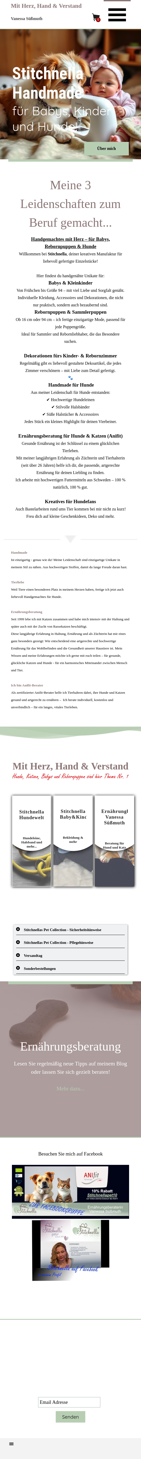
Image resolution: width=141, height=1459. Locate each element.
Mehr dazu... (70, 1088)
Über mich (106, 148)
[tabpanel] (70, 348)
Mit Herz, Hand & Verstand (46, 6)
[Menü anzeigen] (117, 14)
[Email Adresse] (69, 1402)
